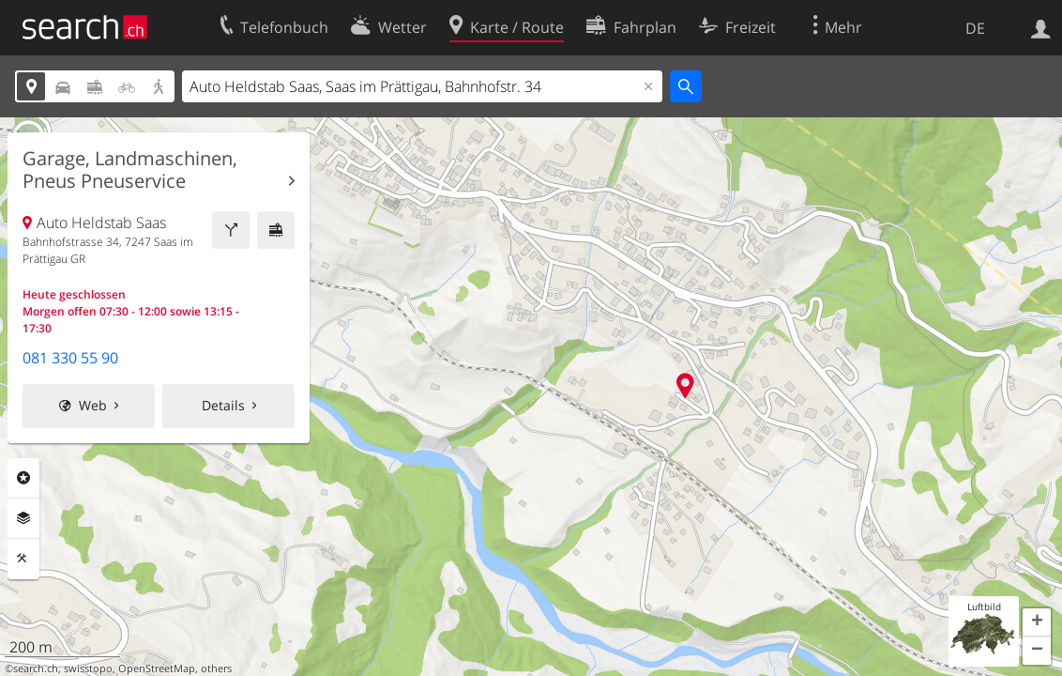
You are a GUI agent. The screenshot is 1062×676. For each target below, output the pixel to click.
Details (223, 405)
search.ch (35, 668)
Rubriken (23, 478)
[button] (1037, 622)
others (216, 668)
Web (93, 405)
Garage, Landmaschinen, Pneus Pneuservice (130, 169)
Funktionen (23, 558)
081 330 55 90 (70, 357)
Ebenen (23, 518)
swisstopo (88, 668)
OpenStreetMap (156, 668)
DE (975, 28)
